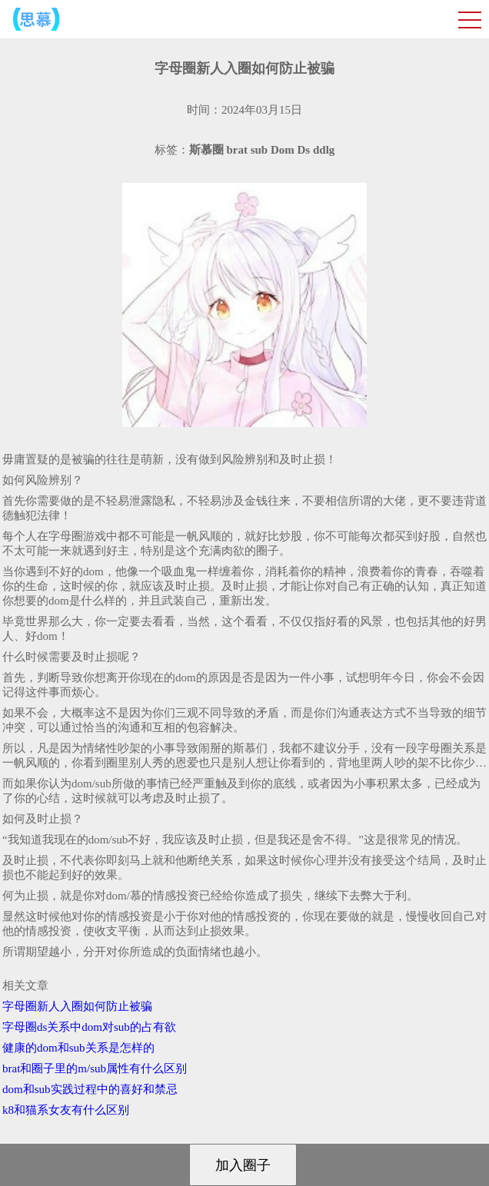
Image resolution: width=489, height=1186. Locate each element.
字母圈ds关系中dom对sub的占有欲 (89, 1027)
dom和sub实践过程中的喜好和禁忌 (90, 1089)
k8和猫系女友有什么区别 (65, 1110)
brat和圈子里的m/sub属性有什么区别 (94, 1068)
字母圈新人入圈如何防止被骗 (77, 1006)
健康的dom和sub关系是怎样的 (78, 1048)
